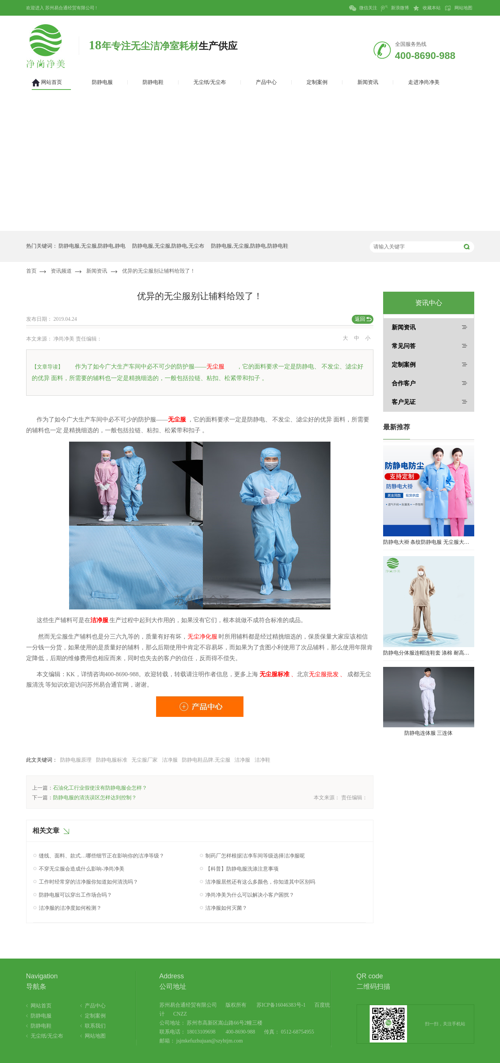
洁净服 (170, 760)
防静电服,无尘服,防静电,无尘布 (168, 246)
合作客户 (404, 383)
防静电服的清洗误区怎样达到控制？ (95, 797)
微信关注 (363, 8)
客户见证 (404, 402)
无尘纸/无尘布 (47, 1036)
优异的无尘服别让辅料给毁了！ (158, 271)
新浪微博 (395, 8)
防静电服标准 (111, 760)
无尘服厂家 (144, 760)
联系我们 (95, 1026)
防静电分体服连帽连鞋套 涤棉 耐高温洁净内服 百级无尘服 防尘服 (428, 653)
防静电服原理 (75, 760)
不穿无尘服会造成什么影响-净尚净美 (81, 869)
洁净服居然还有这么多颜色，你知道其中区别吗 (260, 882)
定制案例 (404, 364)
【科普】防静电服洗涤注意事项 (242, 869)
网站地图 (458, 8)
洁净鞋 (262, 760)
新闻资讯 (96, 271)
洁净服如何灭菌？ (226, 908)
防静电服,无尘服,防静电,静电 (92, 246)
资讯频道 (61, 271)
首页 (31, 271)
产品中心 (95, 1006)
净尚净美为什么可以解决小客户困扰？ (249, 895)
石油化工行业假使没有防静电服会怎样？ (100, 788)
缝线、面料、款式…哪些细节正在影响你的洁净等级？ (101, 856)
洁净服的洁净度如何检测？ (70, 908)
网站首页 (41, 1006)
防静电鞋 (41, 1026)
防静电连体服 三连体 (428, 733)
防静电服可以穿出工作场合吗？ (75, 895)
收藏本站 (427, 8)
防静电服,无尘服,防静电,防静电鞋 (249, 246)
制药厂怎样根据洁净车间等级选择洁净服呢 (255, 856)
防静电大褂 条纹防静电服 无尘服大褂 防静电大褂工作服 (428, 542)
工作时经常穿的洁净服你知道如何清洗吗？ (88, 882)
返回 (360, 319)
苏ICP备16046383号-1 (281, 1005)
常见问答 (404, 346)
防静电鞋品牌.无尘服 (206, 760)
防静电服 (41, 1016)
